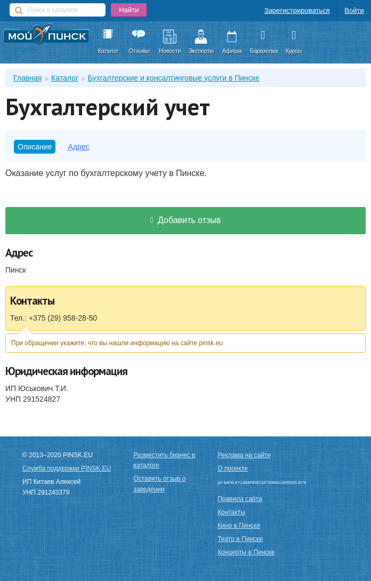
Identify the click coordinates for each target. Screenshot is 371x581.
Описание (35, 146)
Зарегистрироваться (297, 10)
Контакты (231, 512)
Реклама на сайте (244, 455)
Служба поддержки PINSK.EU (66, 468)
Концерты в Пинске (246, 552)
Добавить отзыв (185, 220)
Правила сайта (239, 499)
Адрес (78, 146)
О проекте (232, 468)
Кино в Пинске (238, 525)
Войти (354, 10)
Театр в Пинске (240, 539)
